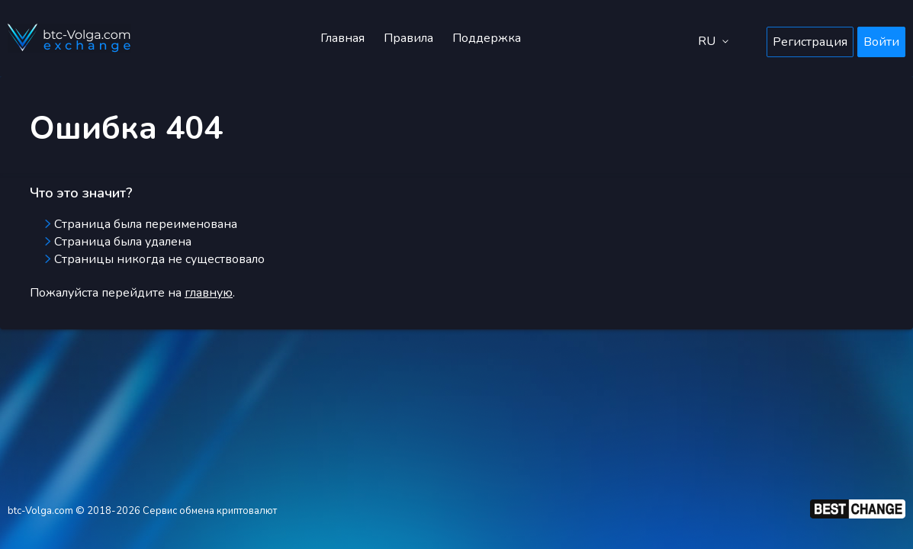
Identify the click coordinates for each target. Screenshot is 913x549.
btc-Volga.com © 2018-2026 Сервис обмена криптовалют (142, 511)
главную (209, 292)
